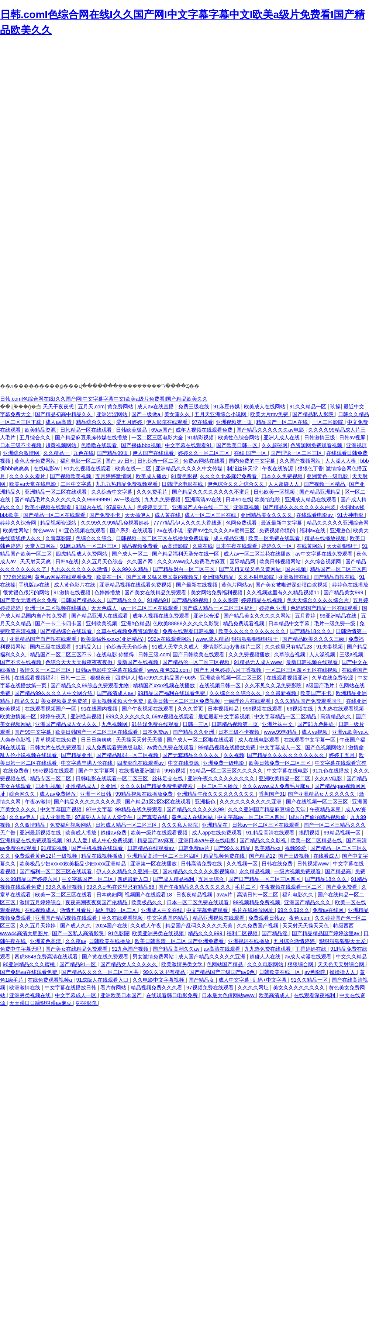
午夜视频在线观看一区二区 (291, 887)
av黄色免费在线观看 (171, 747)
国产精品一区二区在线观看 (55, 515)
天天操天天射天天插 (140, 740)
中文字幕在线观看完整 (340, 763)
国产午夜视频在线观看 (148, 709)
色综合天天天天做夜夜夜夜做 (79, 662)
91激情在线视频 (73, 592)
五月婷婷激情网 (114, 476)
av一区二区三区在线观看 (150, 608)
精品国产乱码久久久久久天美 (199, 926)
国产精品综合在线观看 (66, 631)
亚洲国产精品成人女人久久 (67, 724)
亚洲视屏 (356, 445)
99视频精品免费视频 (257, 902)
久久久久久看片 (28, 476)
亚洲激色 (340, 530)
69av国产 (162, 430)
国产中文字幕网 (97, 771)
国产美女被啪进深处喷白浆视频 (292, 585)
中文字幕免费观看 (207, 910)
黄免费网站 (121, 406)
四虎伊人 (125, 678)
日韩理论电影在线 (183, 484)
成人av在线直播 (156, 406)
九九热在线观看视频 (341, 709)
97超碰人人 (120, 507)
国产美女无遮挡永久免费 (29, 600)
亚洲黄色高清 (46, 941)
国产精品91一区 (78, 964)
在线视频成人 (41, 910)
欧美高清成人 (275, 995)
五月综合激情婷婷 (294, 941)
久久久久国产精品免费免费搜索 (157, 786)
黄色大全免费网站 (35, 461)
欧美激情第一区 (19, 716)
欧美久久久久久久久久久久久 (252, 631)
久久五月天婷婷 (38, 926)
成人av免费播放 (58, 794)
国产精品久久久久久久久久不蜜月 (211, 492)
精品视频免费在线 (224, 856)
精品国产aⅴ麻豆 (156, 840)
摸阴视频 (310, 833)
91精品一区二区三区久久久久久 (227, 771)
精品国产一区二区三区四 (338, 569)
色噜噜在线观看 (99, 445)
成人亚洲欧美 (56, 817)
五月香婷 (306, 616)
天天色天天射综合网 (342, 964)
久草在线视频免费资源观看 (128, 631)
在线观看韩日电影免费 (172, 995)
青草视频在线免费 (56, 740)
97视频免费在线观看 (210, 988)
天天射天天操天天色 (306, 926)
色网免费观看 (242, 523)
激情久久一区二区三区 (46, 670)
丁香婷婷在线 (311, 949)
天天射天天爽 (36, 561)
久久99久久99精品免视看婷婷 (116, 523)
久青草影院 (59, 538)
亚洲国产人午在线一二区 (201, 507)
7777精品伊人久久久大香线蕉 (188, 523)
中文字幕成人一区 (280, 747)
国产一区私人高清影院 (78, 933)
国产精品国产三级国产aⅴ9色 (222, 972)
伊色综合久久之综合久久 (236, 484)
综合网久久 (23, 794)
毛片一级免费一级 (335, 623)
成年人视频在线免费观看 (161, 616)
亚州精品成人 (81, 786)
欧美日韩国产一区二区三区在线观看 (97, 732)
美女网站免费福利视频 (217, 592)
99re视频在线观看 (54, 771)
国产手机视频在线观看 (97, 848)
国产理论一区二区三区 (297, 453)
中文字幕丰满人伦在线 (87, 763)
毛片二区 (246, 887)
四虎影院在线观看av (141, 763)
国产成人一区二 (130, 554)
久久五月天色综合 (103, 561)
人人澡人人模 (341, 461)
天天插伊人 (138, 515)
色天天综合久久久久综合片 (318, 600)
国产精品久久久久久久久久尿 (88, 802)
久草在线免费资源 (333, 678)
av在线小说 (170, 530)
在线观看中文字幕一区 (310, 740)
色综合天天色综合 (127, 647)
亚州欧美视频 (102, 623)
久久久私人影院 (180, 825)
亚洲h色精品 (135, 623)
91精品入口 (89, 647)
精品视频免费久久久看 (157, 988)
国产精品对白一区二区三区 (184, 569)
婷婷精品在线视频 (262, 600)
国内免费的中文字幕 (253, 461)
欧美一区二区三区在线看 (64, 895)
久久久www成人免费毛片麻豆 (192, 561)
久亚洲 (108, 786)
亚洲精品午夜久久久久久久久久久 (216, 794)
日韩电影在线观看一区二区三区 (112, 778)
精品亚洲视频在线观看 (219, 918)
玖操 (335, 406)
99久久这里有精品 (164, 972)
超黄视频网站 (61, 445)
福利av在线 (313, 530)
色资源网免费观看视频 (317, 445)
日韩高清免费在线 (202, 864)
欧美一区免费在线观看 (274, 538)
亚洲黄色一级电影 (328, 476)
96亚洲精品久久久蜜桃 (29, 964)
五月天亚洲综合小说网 (221, 414)
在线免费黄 (16, 771)
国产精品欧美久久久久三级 (314, 639)
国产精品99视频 (191, 600)
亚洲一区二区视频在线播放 (56, 608)
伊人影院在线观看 (167, 422)
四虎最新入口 (133, 879)
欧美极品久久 (147, 902)
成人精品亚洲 (229, 538)
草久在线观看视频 (122, 918)
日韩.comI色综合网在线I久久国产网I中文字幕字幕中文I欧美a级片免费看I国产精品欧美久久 (103, 399)
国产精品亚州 (77, 755)
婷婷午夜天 (54, 716)
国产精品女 (202, 980)
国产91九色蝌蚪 (316, 724)
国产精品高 (338, 871)
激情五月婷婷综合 (41, 902)
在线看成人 (326, 856)
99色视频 (175, 771)
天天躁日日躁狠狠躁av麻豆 (41, 1003)
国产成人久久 (76, 926)
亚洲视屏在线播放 (249, 941)
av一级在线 (128, 499)
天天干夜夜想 (59, 406)
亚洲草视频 (247, 507)
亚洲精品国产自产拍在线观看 (43, 639)
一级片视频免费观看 (298, 871)
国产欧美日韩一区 (237, 445)
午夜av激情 (38, 802)
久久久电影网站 (266, 964)
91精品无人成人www (258, 662)
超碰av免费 (114, 833)
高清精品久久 (336, 716)
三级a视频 (352, 654)
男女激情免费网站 (153, 957)
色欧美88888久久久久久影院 (186, 623)
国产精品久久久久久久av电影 (271, 430)
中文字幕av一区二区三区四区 (251, 817)
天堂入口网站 (41, 546)
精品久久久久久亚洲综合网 (338, 523)
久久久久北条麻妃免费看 (229, 476)
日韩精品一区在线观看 (86, 430)
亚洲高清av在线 (204, 499)
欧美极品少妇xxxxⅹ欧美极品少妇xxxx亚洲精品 (73, 864)
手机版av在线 (34, 585)
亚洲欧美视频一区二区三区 (231, 678)
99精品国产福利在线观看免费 (172, 693)
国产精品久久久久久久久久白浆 (300, 507)
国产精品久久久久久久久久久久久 (286, 755)
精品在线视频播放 (102, 856)
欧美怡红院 (268, 499)
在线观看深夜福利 (315, 995)
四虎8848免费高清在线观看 (46, 957)
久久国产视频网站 (300, 461)
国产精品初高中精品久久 (64, 414)
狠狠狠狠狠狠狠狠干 (255, 639)
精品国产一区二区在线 (282, 422)
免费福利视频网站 (71, 825)
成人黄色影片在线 (75, 585)
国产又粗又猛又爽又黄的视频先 (163, 577)
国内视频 (296, 569)
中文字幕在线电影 (288, 771)
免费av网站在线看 (204, 461)
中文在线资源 (184, 763)
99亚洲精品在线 (339, 616)
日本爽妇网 (109, 895)
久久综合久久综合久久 (236, 693)
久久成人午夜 (146, 926)
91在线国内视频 (100, 709)
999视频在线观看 (263, 709)
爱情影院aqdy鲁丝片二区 (232, 647)
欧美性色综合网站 (239, 437)
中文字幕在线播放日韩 (71, 988)
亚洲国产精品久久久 (308, 902)
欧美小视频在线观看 (49, 507)
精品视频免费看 (140, 546)
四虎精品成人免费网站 (82, 554)
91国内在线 (89, 507)
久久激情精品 (30, 825)
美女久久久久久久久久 (299, 988)
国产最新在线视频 (197, 585)
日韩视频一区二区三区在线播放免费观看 (163, 538)
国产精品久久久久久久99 (195, 809)
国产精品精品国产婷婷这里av (326, 933)
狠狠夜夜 (101, 678)
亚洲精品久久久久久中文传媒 (189, 468)
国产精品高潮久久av (177, 949)
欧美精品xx (268, 848)
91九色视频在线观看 (88, 468)
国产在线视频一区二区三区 (317, 802)
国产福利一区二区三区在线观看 (56, 871)
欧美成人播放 (152, 476)
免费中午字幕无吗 (21, 949)
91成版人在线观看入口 (103, 980)
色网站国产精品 (225, 964)
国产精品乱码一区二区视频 (128, 755)
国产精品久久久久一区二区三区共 (100, 972)
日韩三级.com (154, 654)
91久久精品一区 (308, 406)
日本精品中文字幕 (289, 623)
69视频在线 (300, 709)
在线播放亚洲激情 (140, 771)
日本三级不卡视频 (21, 445)
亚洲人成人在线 (282, 437)
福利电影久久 (298, 895)
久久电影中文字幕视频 (159, 980)
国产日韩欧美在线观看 (199, 654)
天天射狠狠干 (343, 546)
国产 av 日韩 (120, 461)
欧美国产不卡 (316, 693)
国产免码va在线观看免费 (29, 972)
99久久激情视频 (64, 887)
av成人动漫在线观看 (309, 957)
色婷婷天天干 (153, 507)
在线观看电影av (315, 515)
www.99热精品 (281, 732)
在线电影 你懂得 (115, 654)
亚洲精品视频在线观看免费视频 (136, 585)
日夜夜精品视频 (195, 895)
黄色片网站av (237, 585)
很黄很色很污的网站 (27, 592)
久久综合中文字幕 (112, 492)
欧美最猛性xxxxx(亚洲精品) (113, 639)
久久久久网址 (254, 988)
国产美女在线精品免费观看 (156, 592)
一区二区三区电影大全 (157, 437)
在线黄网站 (310, 546)
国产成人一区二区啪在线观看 (201, 740)
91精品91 (158, 600)
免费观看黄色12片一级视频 (46, 856)
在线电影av (47, 468)
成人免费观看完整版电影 (115, 747)
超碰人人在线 (265, 957)
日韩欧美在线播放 (110, 941)
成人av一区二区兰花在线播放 (258, 554)
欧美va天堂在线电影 (33, 484)
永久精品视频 (255, 871)
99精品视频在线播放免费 (227, 747)
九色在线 (83, 453)
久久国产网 (140, 561)
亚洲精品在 (215, 825)
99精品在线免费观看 (139, 809)
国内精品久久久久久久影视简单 (199, 871)
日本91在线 (238, 499)
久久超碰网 (274, 445)
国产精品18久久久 (311, 631)
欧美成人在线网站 (265, 406)
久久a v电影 (329, 778)
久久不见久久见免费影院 (274, 685)
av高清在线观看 (223, 949)
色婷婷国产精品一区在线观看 (324, 608)
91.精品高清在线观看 (271, 833)
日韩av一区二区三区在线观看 (266, 825)
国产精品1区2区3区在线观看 (158, 802)
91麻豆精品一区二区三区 (89, 546)
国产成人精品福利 (174, 879)
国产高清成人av (116, 693)
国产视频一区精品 (325, 484)
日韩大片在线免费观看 (56, 747)
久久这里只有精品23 (289, 647)
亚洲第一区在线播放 (154, 864)
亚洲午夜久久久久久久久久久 (221, 778)
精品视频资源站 (59, 523)
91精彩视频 (201, 437)
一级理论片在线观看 (248, 701)
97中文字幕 (99, 809)
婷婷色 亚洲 (273, 608)
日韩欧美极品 (132, 430)
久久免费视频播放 (249, 654)
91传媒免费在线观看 (155, 724)
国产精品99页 (113, 453)
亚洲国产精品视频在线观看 (67, 918)
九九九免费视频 (163, 499)
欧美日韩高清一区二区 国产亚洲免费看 (180, 941)
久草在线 (202, 546)
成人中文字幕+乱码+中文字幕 (253, 980)
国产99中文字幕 (33, 732)
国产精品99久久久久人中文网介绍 (54, 693)
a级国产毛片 (321, 685)
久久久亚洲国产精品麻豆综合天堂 (267, 809)
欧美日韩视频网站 (280, 561)
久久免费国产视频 (258, 926)
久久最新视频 (281, 693)
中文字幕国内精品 (168, 918)
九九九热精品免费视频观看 (127, 484)
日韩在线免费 (278, 864)
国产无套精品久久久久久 (191, 755)
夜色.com (300, 918)
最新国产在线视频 (138, 662)
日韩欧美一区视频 (275, 492)
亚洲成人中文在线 (162, 910)
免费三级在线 (194, 406)
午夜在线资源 (278, 468)
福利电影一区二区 (81, 461)
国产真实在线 (153, 817)
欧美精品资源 (41, 430)
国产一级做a (146, 414)
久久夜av (75, 941)
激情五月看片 (76, 910)
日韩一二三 (73, 678)
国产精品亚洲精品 (320, 492)
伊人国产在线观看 (153, 453)
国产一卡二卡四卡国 (59, 623)
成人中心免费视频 (113, 840)
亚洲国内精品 (219, 577)
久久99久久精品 (131, 569)
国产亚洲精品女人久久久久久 (322, 794)
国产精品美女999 (344, 592)
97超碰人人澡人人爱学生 (104, 817)
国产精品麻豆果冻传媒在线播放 (92, 437)
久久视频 (234, 755)
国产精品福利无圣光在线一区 (186, 554)
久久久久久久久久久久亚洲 (251, 802)
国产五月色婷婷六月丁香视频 (228, 670)
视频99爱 (296, 848)
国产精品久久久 (125, 600)
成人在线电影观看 (259, 740)
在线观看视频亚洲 (287, 678)
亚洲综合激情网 (22, 453)
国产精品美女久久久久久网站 (258, 616)
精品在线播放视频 (325, 538)
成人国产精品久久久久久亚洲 (212, 957)
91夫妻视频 (330, 647)
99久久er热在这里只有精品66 (120, 887)
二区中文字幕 (77, 484)
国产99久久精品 (233, 848)
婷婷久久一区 (277, 546)
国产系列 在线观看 (132, 530)
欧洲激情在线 (25, 988)
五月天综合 (211, 879)
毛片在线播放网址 (253, 910)
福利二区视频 (243, 933)
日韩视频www (313, 864)
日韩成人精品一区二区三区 (127, 825)
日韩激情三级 (320, 437)
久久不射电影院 (257, 577)
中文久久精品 (351, 957)
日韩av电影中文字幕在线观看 (110, 670)
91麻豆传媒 (227, 406)
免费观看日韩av (267, 918)
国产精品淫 (275, 933)
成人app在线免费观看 (217, 833)
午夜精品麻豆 (326, 809)
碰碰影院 (87, 1003)
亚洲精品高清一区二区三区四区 (164, 856)
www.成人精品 (212, 639)
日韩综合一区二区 (158, 461)
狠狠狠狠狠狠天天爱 (343, 941)
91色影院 (119, 933)
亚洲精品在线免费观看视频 (31, 840)
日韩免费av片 (194, 848)
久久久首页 (191, 709)
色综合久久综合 (94, 538)
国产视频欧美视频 (71, 476)
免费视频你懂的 (278, 530)
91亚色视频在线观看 (83, 530)
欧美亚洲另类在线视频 (158, 933)
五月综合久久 (36, 437)
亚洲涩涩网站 (112, 414)
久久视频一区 (243, 864)
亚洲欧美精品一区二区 (285, 778)
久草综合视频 (290, 654)
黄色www (44, 530)
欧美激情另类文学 (182, 964)
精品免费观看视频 (244, 623)
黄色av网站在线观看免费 (64, 577)
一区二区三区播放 (218, 786)
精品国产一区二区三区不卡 (61, 654)
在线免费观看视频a (50, 980)
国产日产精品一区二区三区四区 (265, 879)
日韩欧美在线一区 (280, 972)
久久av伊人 (23, 817)
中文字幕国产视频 (61, 809)
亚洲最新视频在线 (41, 833)
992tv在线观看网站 (170, 639)
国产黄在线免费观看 (106, 957)
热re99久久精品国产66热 (167, 678)
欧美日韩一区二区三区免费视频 (184, 701)
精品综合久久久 (95, 422)
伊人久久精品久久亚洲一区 (128, 871)
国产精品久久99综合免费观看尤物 (90, 685)
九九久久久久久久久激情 (80, 569)
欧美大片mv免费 (270, 414)
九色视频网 (115, 724)
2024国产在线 (111, 926)
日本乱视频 (48, 786)
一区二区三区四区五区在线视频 (302, 670)
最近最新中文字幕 (282, 523)
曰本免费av (156, 732)
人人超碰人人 (284, 484)
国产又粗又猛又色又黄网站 (250, 569)
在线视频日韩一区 (220, 685)
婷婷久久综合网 (19, 523)
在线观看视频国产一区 (51, 709)
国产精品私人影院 (313, 414)
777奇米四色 (17, 577)
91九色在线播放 (332, 771)
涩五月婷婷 (130, 422)
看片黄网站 (114, 988)
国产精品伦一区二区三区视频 (196, 662)
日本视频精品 (224, 709)
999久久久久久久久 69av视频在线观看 (151, 716)
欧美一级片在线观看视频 (160, 833)
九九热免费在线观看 (268, 949)
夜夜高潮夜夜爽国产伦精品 (97, 902)
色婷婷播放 (108, 592)
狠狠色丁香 (310, 468)
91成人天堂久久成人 (176, 647)
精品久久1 (26, 701)
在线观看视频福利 (35, 678)
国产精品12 (262, 856)
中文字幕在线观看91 (189, 445)
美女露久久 (178, 414)
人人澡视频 (323, 654)
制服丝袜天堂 (243, 468)
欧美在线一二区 (134, 468)
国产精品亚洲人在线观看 (100, 616)
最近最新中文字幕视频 (224, 716)
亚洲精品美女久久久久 (267, 515)
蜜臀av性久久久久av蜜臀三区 (221, 530)
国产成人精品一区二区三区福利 (219, 608)
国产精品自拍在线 (335, 577)
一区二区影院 (328, 422)
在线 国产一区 (251, 453)
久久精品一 (56, 453)
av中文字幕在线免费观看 (324, 554)
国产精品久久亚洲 (194, 732)
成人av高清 (59, 422)
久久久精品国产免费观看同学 (309, 701)
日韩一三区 (195, 724)
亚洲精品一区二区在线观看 (56, 492)
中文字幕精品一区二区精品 (286, 716)
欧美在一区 (110, 577)
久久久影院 (225, 600)
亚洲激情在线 (294, 577)
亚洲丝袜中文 (278, 724)
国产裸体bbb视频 (141, 445)
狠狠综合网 (301, 964)
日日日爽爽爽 (97, 740)
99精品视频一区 (343, 833)
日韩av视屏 (353, 437)
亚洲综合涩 (207, 616)
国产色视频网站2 (325, 747)
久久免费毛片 (153, 492)
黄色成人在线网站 (193, 817)
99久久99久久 (293, 910)
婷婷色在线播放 (350, 585)
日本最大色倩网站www (229, 995)
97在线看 (202, 422)
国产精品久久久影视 (263, 840)
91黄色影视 (184, 476)
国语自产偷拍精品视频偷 (318, 817)
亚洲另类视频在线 (30, 995)
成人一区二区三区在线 (211, 515)
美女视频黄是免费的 (65, 701)
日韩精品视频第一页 (235, 724)
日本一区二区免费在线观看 (198, 902)
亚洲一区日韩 (96, 794)
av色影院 (315, 972)
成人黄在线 (168, 515)
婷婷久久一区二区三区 (204, 453)
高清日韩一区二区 (258, 895)
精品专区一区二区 (51, 778)
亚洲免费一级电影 (224, 763)
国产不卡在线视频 (21, 662)
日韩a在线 (67, 561)
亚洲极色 (206, 802)
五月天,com (91, 406)
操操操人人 (343, 972)
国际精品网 (243, 561)
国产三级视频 (294, 856)
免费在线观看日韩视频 (188, 631)
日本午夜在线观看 (237, 546)
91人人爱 (77, 840)
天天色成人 (104, 608)
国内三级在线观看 (51, 647)
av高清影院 (176, 546)
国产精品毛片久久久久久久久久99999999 (62, 499)
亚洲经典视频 (86, 716)
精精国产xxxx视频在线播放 (164, 685)
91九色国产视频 (131, 949)
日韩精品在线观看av (151, 848)
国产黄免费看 (342, 887)
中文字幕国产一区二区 (88, 879)
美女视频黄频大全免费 (118, 701)
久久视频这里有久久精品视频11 (283, 592)
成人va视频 (315, 732)
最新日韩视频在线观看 (312, 662)
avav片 (225, 895)
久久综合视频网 (323, 561)
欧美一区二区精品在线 (317, 840)
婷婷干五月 (342, 755)
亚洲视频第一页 (235, 422)
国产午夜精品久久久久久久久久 (195, 887)
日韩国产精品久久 (82, 600)
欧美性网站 (16, 530)
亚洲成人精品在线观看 (311, 499)
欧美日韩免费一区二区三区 (280, 763)
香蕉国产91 (272, 794)
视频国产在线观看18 (149, 895)
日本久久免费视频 (282, 476)
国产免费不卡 (105, 515)
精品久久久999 (206, 933)
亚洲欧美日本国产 (121, 995)
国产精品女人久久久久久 (129, 964)
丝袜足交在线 (168, 778)
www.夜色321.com (169, 670)
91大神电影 (351, 515)
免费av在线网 (329, 910)
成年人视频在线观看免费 (205, 430)
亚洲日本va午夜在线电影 (207, 840)
